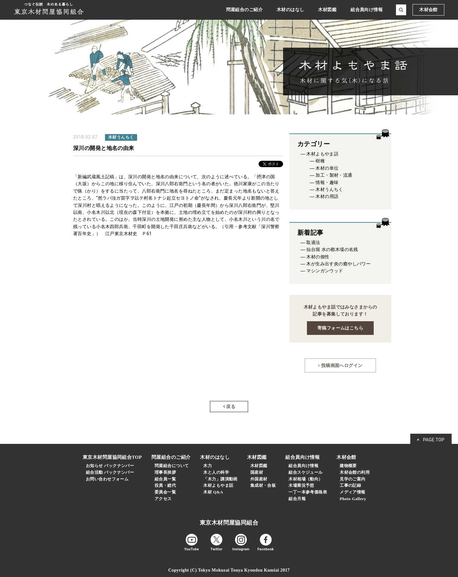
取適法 (313, 242)
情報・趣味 (327, 182)
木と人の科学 (216, 472)
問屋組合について (172, 465)
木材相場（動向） (305, 479)
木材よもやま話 (322, 154)
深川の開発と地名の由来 (103, 148)
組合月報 (297, 498)
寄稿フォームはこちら (340, 327)
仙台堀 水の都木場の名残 (332, 249)
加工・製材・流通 (334, 175)
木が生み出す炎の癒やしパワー (338, 263)
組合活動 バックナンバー (110, 472)
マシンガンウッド (324, 270)
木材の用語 (327, 196)
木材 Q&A (213, 492)
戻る (229, 406)
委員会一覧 (165, 492)
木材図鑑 (258, 465)
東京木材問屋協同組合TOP (112, 457)
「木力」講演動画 (220, 479)
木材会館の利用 (355, 472)
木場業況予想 (301, 485)
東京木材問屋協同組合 (229, 522)
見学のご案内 (352, 479)
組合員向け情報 (303, 465)
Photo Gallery (353, 498)
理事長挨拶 (165, 472)
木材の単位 (327, 168)
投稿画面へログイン (340, 365)
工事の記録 (350, 485)
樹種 (320, 161)
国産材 (256, 472)
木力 (207, 465)
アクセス (163, 498)
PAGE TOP (434, 439)
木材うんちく (329, 189)
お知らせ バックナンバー (110, 465)
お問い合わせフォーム (107, 479)
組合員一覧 (165, 479)
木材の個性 (317, 257)
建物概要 (348, 465)
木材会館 (428, 9)
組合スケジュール (305, 472)
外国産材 (258, 479)
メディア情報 (352, 492)
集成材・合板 (263, 485)
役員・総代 (165, 485)
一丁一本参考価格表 (307, 492)
